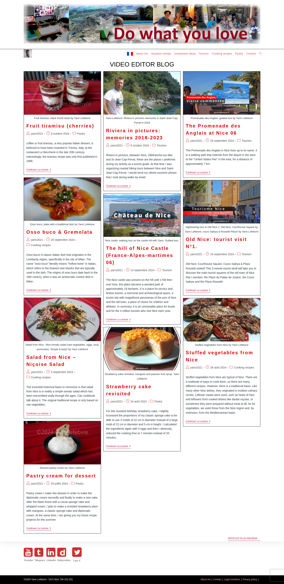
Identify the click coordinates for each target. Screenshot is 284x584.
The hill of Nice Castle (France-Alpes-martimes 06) (139, 255)
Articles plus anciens (244, 538)
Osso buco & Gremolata (59, 232)
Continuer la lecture (38, 170)
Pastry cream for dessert (61, 475)
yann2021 (37, 133)
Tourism (161, 145)
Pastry (81, 133)
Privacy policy (250, 579)
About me (206, 579)
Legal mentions (232, 579)
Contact (217, 579)
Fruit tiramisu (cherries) (60, 125)
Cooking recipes (41, 245)
